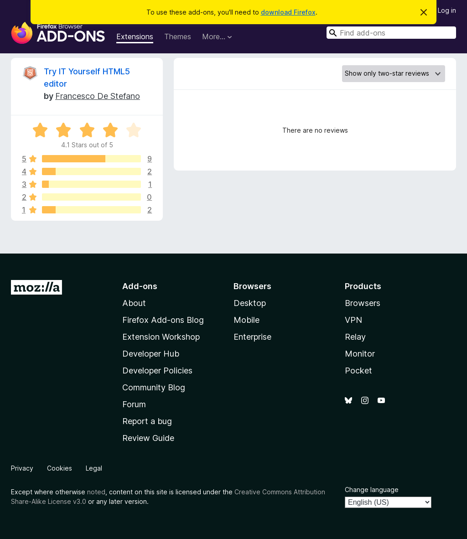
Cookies (59, 468)
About (134, 303)
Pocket (358, 370)
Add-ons (139, 286)
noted (96, 492)
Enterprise (252, 337)
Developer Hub (150, 353)
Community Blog (153, 387)
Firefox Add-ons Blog (163, 320)
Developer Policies (157, 370)
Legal (94, 468)
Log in (447, 10)
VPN (353, 320)
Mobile (246, 320)
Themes (177, 36)
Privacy (22, 468)
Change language (372, 489)
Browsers (362, 303)
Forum (134, 404)
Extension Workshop (161, 337)
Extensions (134, 36)
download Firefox (288, 12)
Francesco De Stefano (97, 96)
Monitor (360, 353)
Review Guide (148, 438)
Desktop (250, 303)
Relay (355, 337)
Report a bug (147, 421)
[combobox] (391, 32)
